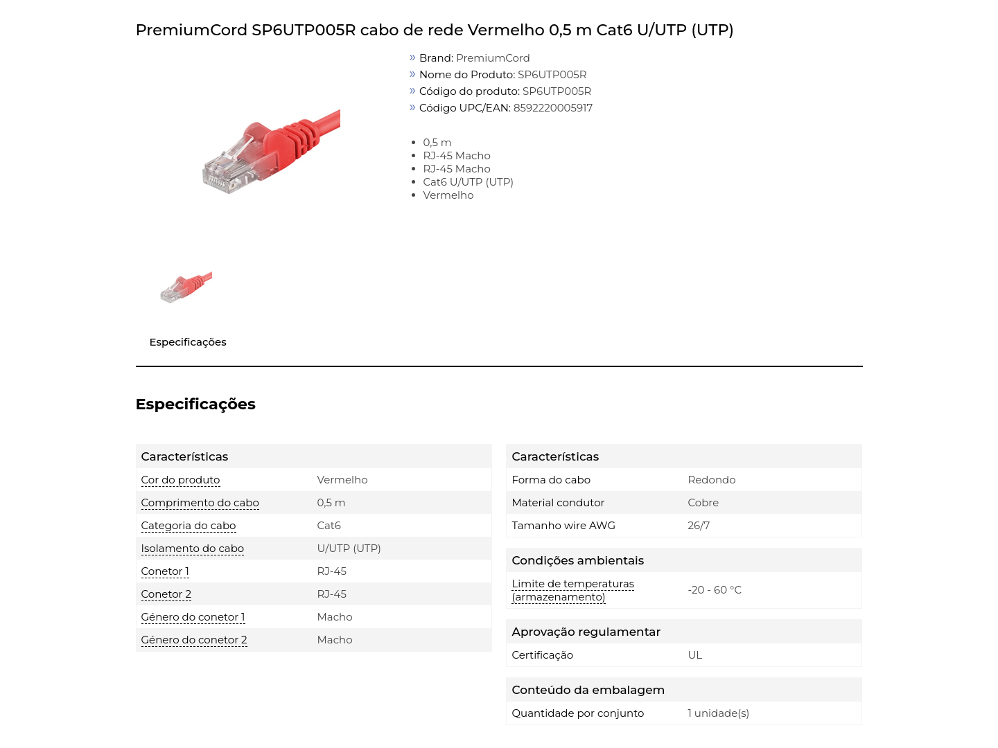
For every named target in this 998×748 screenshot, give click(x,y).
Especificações (188, 341)
